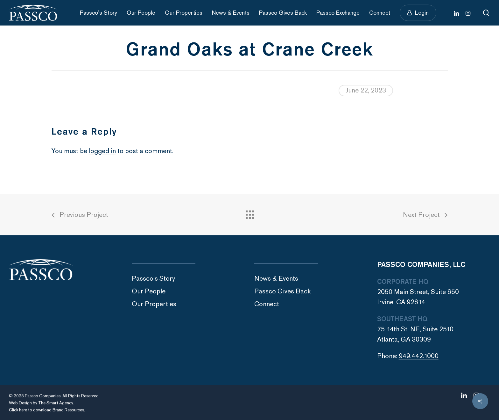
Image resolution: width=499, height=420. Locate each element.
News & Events (276, 279)
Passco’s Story (153, 279)
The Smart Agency (55, 403)
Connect (266, 304)
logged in (102, 151)
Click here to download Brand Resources (46, 410)
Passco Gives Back (282, 291)
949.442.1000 (419, 356)
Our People (148, 291)
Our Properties (154, 304)
